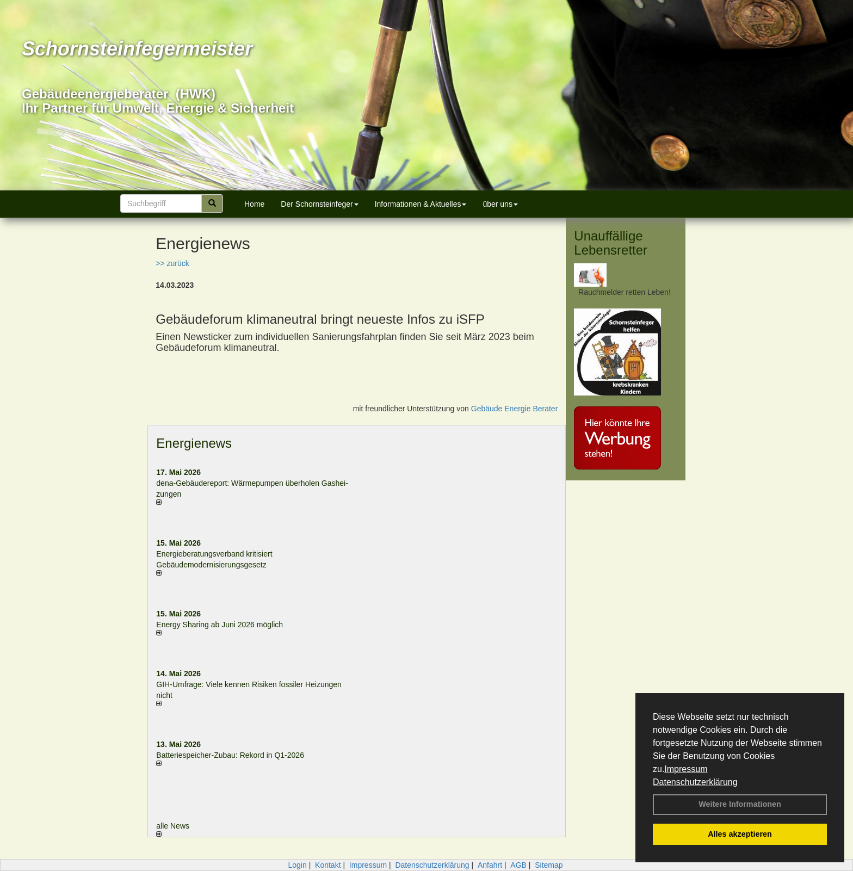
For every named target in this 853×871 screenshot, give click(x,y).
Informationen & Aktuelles (421, 204)
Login (297, 865)
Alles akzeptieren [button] (740, 834)
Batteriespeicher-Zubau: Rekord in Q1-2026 (230, 755)
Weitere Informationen (740, 804)
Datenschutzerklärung (695, 782)
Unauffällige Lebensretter (610, 242)
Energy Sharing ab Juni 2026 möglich (219, 624)
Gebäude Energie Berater (514, 408)
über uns (500, 204)
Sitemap (549, 865)
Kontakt (328, 865)
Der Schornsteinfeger (319, 204)
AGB (518, 865)
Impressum (685, 769)
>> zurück (172, 263)
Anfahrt (490, 865)
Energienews (194, 443)
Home (254, 204)
